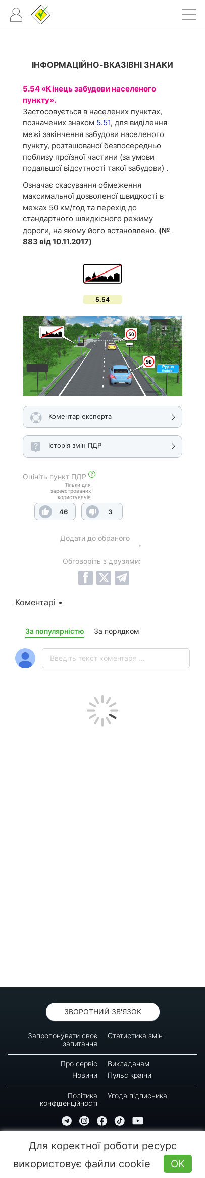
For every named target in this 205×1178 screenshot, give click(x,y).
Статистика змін (135, 1035)
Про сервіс (79, 1063)
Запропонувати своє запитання (62, 1039)
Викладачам (128, 1063)
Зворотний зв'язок (102, 1011)
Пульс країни (129, 1075)
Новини (84, 1075)
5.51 (103, 122)
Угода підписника (137, 1095)
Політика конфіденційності (68, 1099)
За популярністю (54, 631)
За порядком (116, 631)
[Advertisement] (102, 854)
